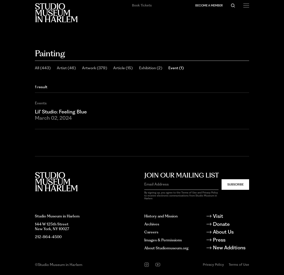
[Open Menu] (246, 5)
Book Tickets (142, 5)
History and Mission (161, 216)
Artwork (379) (94, 68)
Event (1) (176, 68)
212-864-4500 (48, 236)
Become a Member (209, 5)
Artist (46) (66, 68)
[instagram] (146, 264)
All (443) (43, 68)
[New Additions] (231, 248)
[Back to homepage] (56, 12)
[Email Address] (181, 184)
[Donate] (231, 225)
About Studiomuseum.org (166, 248)
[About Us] (231, 232)
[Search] (233, 5)
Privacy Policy (213, 264)
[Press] (231, 240)
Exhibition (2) (150, 68)
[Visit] (231, 217)
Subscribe (235, 184)
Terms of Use (239, 264)
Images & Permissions (163, 240)
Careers (151, 232)
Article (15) (123, 68)
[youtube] (157, 264)
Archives (151, 224)
